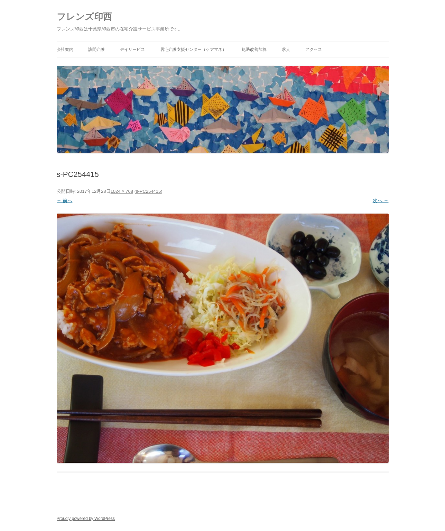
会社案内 (65, 49)
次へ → (381, 200)
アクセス (313, 49)
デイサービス (132, 49)
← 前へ (65, 200)
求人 (286, 49)
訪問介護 (96, 49)
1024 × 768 (122, 191)
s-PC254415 (148, 191)
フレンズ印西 (84, 16)
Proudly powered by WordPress (86, 518)
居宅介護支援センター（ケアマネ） (193, 49)
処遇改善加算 (254, 49)
